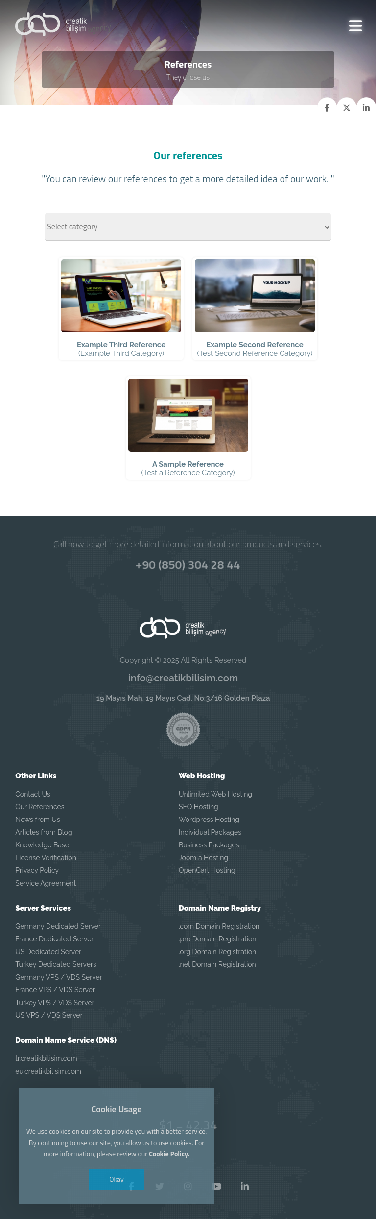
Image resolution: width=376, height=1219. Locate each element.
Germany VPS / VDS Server (58, 977)
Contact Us (32, 794)
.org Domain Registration (217, 952)
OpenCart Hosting (207, 870)
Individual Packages (210, 832)
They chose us (188, 77)
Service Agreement (45, 883)
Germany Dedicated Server (58, 926)
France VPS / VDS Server (55, 990)
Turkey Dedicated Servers (55, 964)
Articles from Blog (43, 832)
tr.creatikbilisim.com (46, 1058)
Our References (39, 807)
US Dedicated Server (48, 952)
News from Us (37, 819)
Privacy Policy (37, 870)
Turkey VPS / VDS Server (54, 1003)
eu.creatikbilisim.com (48, 1071)
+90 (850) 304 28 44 (187, 564)
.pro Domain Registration (217, 939)
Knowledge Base (42, 845)
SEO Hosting (198, 807)
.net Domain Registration (217, 964)
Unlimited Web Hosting (215, 794)
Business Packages (209, 845)
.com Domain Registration (219, 926)
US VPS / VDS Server (49, 1015)
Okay (117, 1179)
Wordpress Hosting (209, 819)
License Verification (45, 858)
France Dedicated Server (54, 939)
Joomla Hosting (203, 858)
